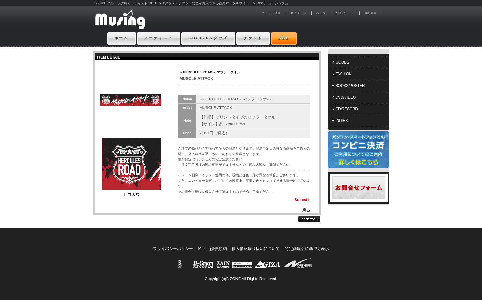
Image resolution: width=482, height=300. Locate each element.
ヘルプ (321, 13)
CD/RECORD (346, 109)
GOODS (342, 62)
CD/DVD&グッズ (208, 38)
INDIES (341, 121)
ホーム (121, 38)
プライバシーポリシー (173, 248)
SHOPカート (345, 13)
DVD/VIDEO (345, 97)
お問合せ (370, 13)
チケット (253, 38)
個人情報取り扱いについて (256, 248)
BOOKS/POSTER (350, 86)
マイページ (298, 13)
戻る (306, 210)
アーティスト (158, 38)
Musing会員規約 (212, 248)
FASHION (343, 74)
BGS (284, 38)
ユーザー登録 (271, 13)
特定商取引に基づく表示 (307, 248)
